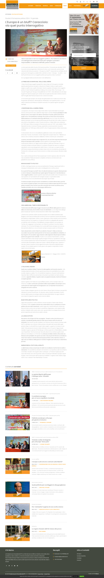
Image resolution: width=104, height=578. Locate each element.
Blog (70, 5)
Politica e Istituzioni (11, 65)
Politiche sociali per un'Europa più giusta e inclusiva (42, 419)
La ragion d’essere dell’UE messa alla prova (46, 529)
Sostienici (79, 560)
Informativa (75, 576)
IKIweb (97, 573)
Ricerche (45, 5)
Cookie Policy (47, 574)
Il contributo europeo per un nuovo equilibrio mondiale (43, 397)
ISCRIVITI (83, 68)
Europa (43, 257)
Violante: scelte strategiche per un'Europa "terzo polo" (41, 441)
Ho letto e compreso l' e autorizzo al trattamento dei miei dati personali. (84, 61)
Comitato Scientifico (81, 555)
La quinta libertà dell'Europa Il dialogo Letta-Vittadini (41, 375)
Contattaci (79, 558)
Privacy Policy (40, 574)
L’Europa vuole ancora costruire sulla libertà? (47, 462)
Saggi (51, 5)
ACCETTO (82, 576)
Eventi (65, 5)
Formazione (58, 5)
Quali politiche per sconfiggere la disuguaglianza (49, 485)
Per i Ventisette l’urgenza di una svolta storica (47, 507)
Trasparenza (77, 5)
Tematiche (38, 5)
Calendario (95, 5)
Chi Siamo (30, 5)
